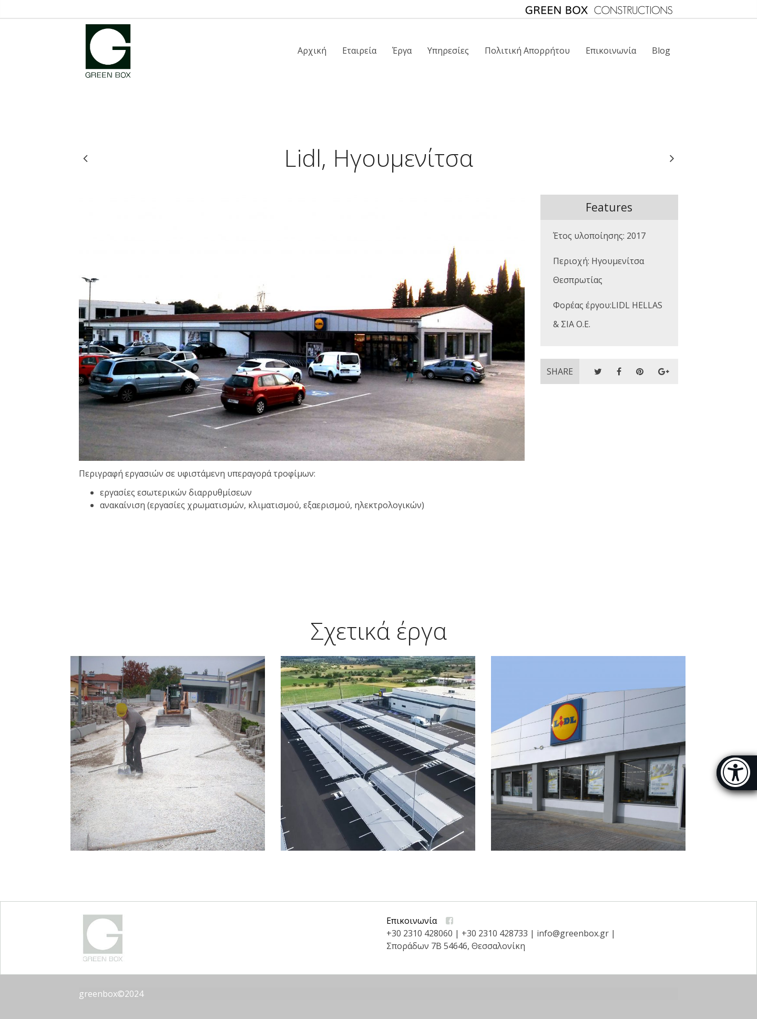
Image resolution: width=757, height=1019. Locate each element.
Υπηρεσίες (448, 50)
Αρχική (312, 50)
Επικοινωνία (611, 50)
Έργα (402, 50)
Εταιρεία (359, 50)
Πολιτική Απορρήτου (527, 50)
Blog (661, 50)
